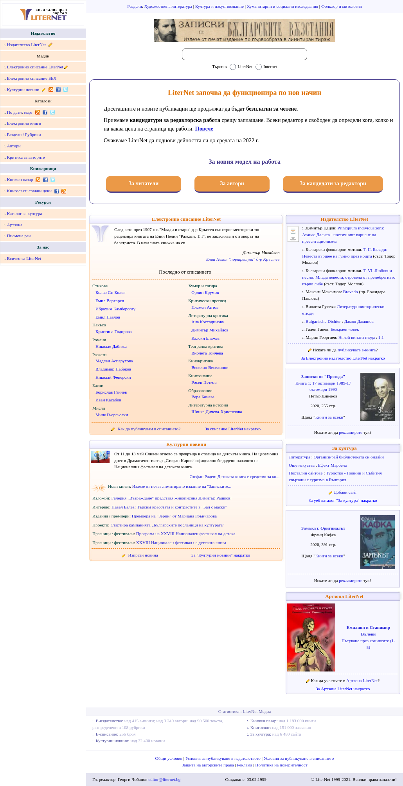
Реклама (245, 765)
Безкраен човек (345, 329)
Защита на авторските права (208, 765)
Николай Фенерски (113, 377)
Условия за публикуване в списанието (299, 758)
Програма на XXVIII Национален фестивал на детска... (187, 533)
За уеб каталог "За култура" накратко (343, 500)
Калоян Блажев (205, 338)
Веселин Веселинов (209, 367)
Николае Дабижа (111, 346)
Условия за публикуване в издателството (223, 758)
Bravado (351, 291)
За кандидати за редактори (333, 183)
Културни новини (23, 89)
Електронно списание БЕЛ (32, 78)
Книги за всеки (329, 417)
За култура (344, 448)
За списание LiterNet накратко (233, 428)
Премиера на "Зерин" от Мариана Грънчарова (174, 516)
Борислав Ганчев (111, 392)
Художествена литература (168, 6)
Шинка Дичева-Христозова (216, 411)
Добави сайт (345, 492)
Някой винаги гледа (357, 337)
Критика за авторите (26, 157)
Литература (300, 457)
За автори (232, 183)
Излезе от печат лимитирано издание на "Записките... (182, 486)
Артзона (14, 224)
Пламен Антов (204, 307)
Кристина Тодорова (113, 331)
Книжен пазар (20, 179)
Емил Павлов (107, 317)
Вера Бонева (202, 396)
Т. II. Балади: (375, 249)
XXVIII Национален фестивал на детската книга (181, 542)
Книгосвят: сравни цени (29, 190)
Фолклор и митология (341, 6)
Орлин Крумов (205, 292)
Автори (14, 145)
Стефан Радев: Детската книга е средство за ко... (234, 476)
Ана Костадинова (207, 321)
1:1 (381, 337)
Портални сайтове (306, 473)
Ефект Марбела (332, 465)
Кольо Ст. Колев (110, 292)
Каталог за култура (24, 213)
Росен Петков (203, 382)
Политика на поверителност (281, 765)
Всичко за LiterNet (24, 258)
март (28, 112)
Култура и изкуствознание (220, 6)
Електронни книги (24, 123)
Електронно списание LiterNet (35, 66)
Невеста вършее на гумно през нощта (337, 256)
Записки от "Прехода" (323, 376)
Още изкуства (302, 465)
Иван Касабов (108, 399)
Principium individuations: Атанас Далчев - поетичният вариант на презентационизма (343, 234)
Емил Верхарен (109, 300)
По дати (14, 112)
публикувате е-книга (357, 349)
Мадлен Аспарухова (114, 360)
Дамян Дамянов (358, 321)
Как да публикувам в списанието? (149, 428)
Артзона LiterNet (344, 596)
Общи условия (169, 758)
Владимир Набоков (113, 369)
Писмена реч (19, 235)
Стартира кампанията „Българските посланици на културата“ (167, 525)
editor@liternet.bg (164, 779)
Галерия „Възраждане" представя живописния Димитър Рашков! (172, 498)
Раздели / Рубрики (24, 134)
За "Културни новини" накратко (220, 555)
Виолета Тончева (207, 353)
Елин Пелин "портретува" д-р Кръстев (242, 259)
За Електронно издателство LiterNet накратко (343, 358)
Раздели (134, 6)
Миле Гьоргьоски (111, 414)
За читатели (144, 183)
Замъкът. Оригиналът (323, 528)
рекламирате (351, 432)
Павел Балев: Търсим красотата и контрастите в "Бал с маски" (169, 507)
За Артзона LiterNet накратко (343, 688)
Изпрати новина (143, 555)
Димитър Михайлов (209, 330)
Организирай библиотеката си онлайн (349, 457)
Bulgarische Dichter (324, 321)
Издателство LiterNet (26, 44)
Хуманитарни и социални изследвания (283, 6)
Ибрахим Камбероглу (115, 308)
